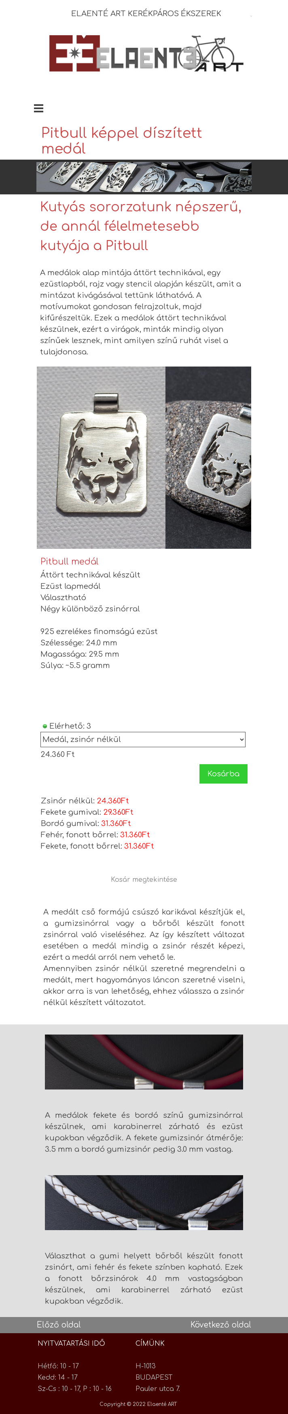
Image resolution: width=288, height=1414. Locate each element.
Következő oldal (221, 1325)
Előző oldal (59, 1325)
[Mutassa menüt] (39, 108)
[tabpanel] (156, 13)
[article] (144, 670)
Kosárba (223, 774)
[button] (101, 458)
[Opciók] (143, 739)
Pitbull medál (69, 562)
